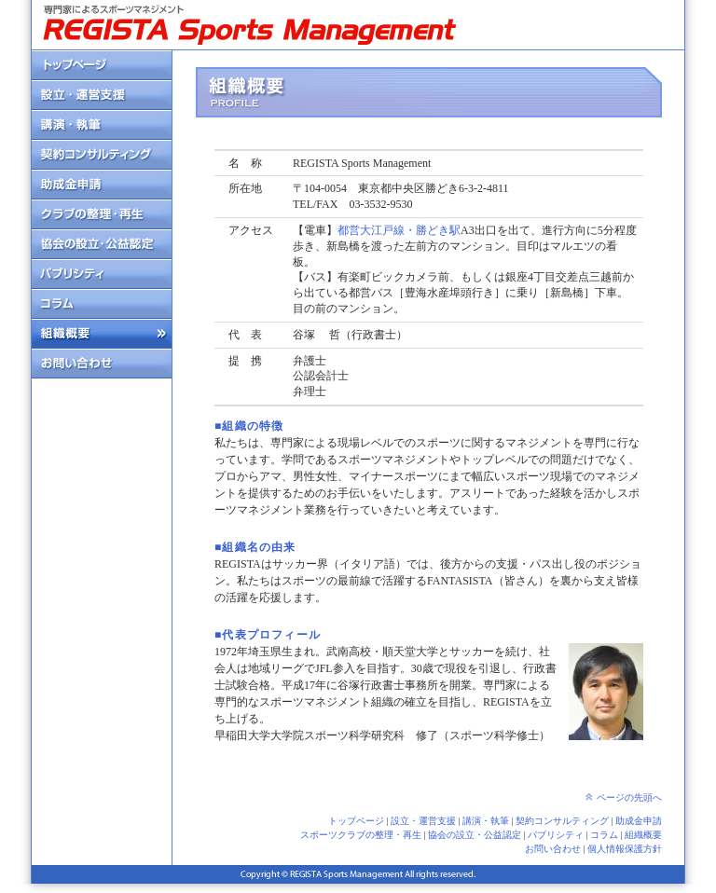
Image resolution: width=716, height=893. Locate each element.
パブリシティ (556, 835)
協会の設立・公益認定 (474, 835)
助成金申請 (638, 821)
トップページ (356, 821)
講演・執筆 (485, 821)
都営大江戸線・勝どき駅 (399, 230)
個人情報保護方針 (624, 849)
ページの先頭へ (629, 797)
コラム (604, 835)
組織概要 (643, 835)
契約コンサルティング (562, 821)
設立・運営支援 (423, 821)
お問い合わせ (553, 849)
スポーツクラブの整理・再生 (360, 835)
